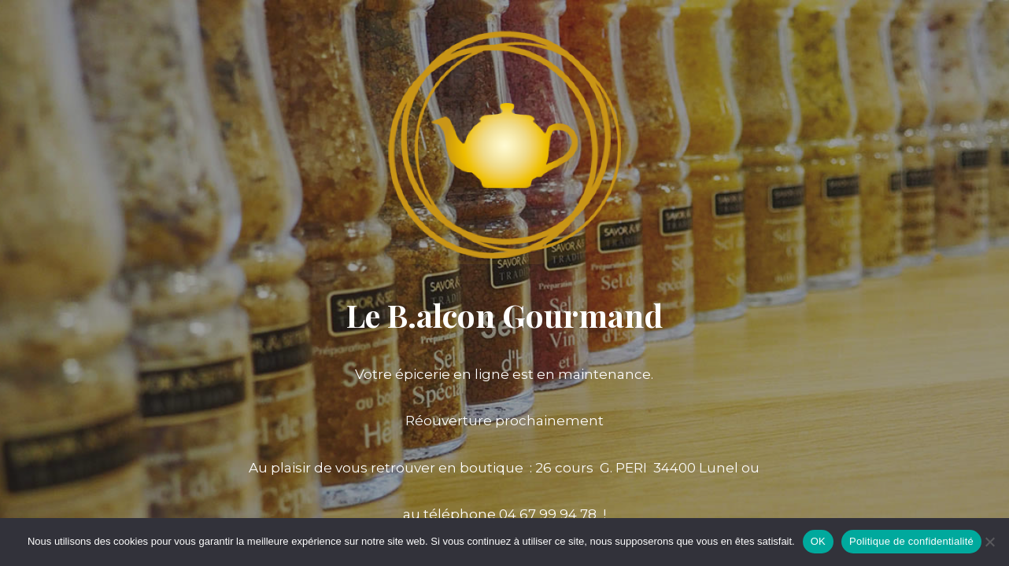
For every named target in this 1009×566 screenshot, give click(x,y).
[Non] (989, 541)
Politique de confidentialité (911, 541)
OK (818, 541)
